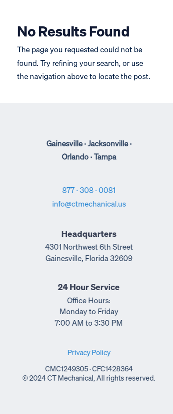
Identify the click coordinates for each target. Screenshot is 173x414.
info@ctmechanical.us (89, 204)
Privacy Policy (89, 353)
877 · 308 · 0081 (89, 191)
